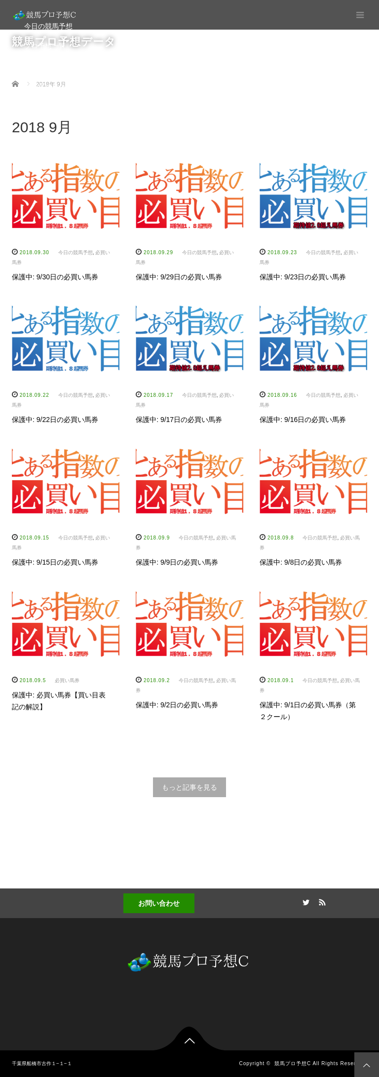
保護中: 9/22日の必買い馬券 (55, 419)
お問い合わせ (159, 903)
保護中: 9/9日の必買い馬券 (177, 562)
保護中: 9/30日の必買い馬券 (55, 277)
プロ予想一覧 (45, 46)
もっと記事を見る (189, 787)
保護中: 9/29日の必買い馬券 (179, 277)
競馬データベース (51, 85)
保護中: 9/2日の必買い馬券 (177, 705)
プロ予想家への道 (51, 66)
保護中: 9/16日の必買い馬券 (303, 419)
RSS (321, 900)
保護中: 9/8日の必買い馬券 (301, 562)
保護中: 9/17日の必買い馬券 (179, 419)
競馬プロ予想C (292, 1063)
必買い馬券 (67, 680)
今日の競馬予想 (48, 26)
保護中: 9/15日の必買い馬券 (55, 562)
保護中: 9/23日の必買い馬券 (303, 277)
